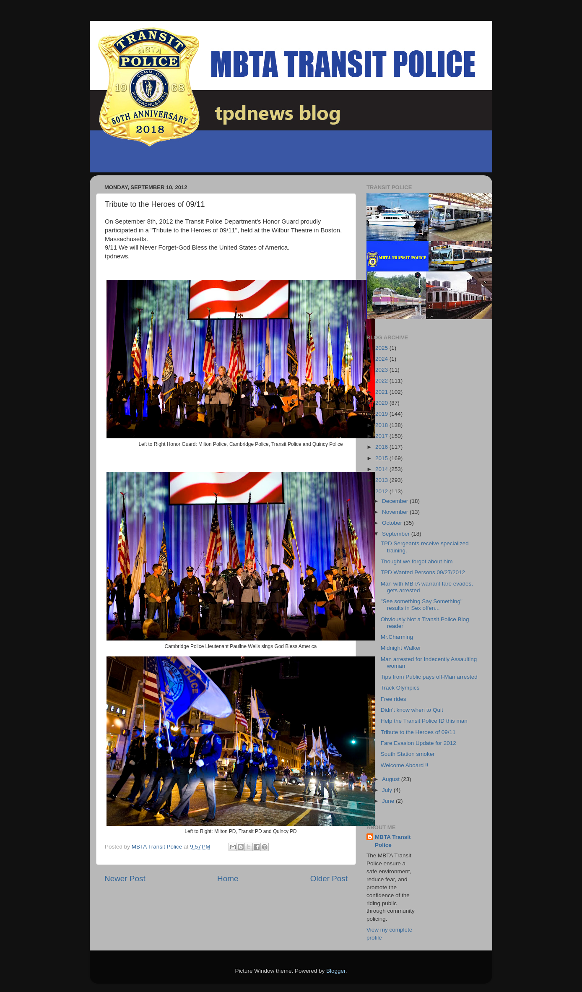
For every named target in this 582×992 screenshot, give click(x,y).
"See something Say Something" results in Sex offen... (421, 604)
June (389, 801)
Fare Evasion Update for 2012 (418, 743)
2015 (382, 458)
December (396, 501)
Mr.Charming (397, 637)
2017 (382, 436)
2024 (382, 359)
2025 (382, 348)
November (396, 512)
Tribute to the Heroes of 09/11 (418, 732)
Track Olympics (400, 688)
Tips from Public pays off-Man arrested (429, 677)
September (396, 534)
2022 (382, 381)
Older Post (329, 878)
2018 (382, 425)
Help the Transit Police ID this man (424, 721)
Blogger (336, 971)
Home (227, 878)
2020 (382, 403)
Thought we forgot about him (417, 561)
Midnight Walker (401, 648)
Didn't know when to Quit (412, 710)
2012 (382, 491)
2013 (382, 480)
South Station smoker (408, 754)
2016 (382, 447)
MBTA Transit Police (393, 841)
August (391, 779)
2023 (382, 370)
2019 (382, 414)
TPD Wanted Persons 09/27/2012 (423, 572)
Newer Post (125, 878)
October (393, 523)
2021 (382, 392)
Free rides (393, 699)
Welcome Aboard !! (405, 765)
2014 (382, 469)
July (388, 790)
